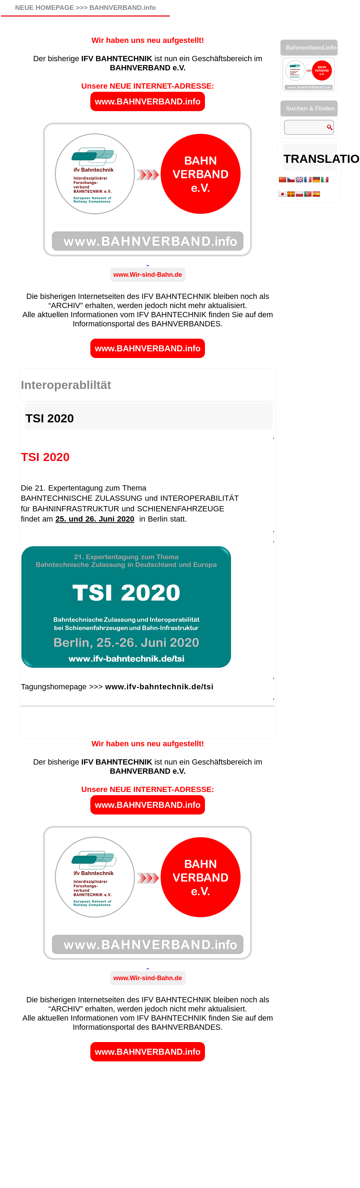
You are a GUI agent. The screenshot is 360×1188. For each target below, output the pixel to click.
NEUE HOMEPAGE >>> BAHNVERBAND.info (85, 7)
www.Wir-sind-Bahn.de (148, 274)
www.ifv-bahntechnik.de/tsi (159, 686)
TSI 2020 (49, 418)
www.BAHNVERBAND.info (147, 101)
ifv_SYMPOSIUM (107, 734)
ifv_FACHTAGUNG (63, 734)
